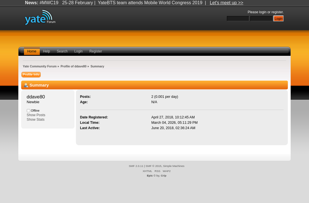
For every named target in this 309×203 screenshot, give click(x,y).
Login (78, 51)
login (262, 12)
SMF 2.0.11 (136, 165)
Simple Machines (174, 165)
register (277, 12)
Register (95, 51)
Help (46, 51)
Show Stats (36, 120)
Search (62, 51)
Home (31, 51)
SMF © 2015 (153, 165)
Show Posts (36, 115)
